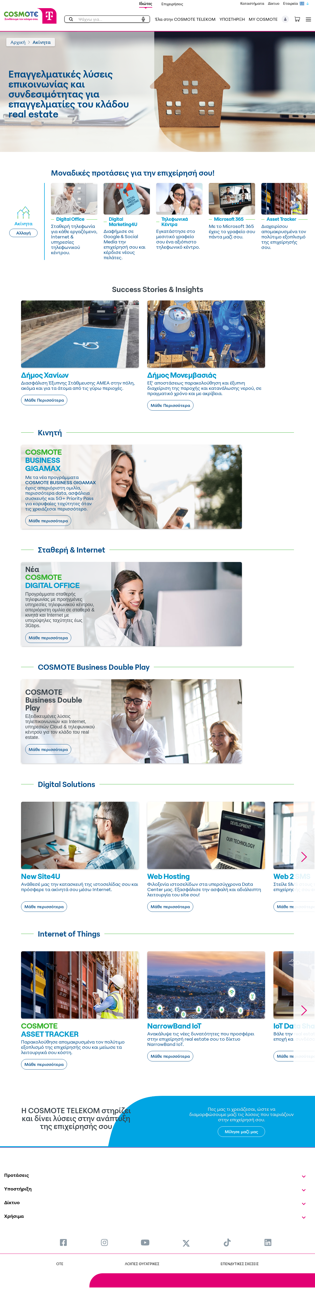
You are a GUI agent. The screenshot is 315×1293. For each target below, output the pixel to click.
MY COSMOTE (263, 19)
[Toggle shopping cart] (300, 18)
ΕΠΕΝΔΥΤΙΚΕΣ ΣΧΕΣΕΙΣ (240, 1263)
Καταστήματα (252, 3)
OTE (59, 1263)
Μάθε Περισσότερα (44, 400)
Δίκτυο (274, 3)
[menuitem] (63, 1242)
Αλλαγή (23, 233)
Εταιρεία (290, 3)
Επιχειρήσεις (172, 4)
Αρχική (18, 42)
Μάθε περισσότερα (48, 520)
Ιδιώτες (145, 3)
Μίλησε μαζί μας (241, 1131)
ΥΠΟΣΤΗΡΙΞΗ (232, 19)
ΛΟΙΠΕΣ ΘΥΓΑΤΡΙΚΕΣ (142, 1263)
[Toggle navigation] (307, 19)
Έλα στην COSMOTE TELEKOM (185, 19)
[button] (285, 19)
